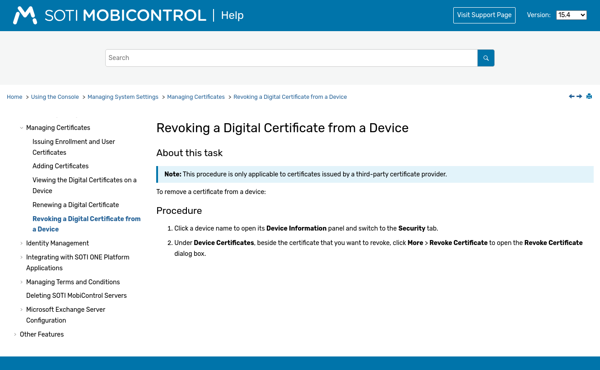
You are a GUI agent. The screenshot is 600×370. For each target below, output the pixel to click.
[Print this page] (590, 97)
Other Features (42, 334)
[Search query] (300, 58)
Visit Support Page (484, 15)
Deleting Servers (76, 296)
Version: (538, 15)
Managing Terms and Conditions (73, 282)
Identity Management (57, 243)
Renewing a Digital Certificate (76, 205)
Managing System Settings (123, 96)
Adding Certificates (61, 166)
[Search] (486, 58)
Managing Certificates (196, 96)
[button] (22, 128)
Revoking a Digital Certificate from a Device (290, 96)
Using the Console (55, 96)
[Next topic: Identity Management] (580, 97)
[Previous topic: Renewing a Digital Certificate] (572, 97)
